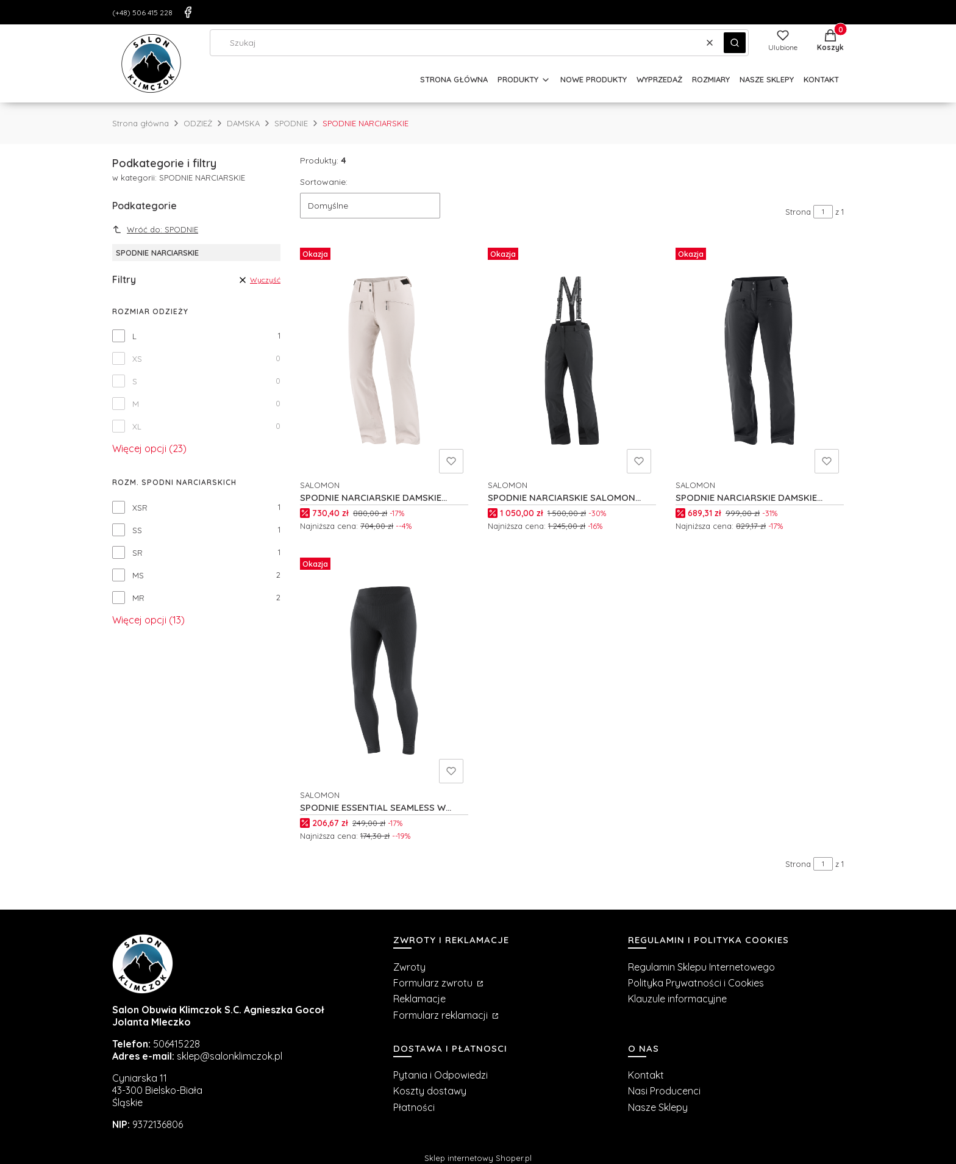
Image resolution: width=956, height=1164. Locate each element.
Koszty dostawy (429, 1091)
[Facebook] (188, 12)
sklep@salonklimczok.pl (229, 1056)
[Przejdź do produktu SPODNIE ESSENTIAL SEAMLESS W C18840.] (384, 670)
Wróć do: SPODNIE (155, 229)
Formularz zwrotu (434, 983)
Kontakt (646, 1075)
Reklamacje (419, 999)
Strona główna (140, 123)
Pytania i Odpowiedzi (440, 1075)
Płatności (414, 1107)
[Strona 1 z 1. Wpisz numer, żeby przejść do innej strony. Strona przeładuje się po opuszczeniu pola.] (823, 211)
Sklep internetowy (478, 1158)
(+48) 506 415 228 (142, 12)
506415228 (176, 1044)
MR (138, 598)
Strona (798, 212)
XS (137, 359)
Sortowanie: (324, 181)
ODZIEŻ (198, 123)
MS (138, 575)
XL (136, 426)
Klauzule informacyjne (677, 999)
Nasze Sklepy (658, 1107)
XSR (140, 507)
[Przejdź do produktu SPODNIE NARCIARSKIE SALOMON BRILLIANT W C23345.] (572, 360)
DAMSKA (243, 123)
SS (137, 530)
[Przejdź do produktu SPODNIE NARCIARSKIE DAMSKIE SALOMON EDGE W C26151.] (384, 360)
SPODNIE (291, 123)
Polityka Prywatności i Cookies (696, 983)
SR (137, 553)
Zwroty (409, 967)
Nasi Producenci (664, 1091)
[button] (735, 42)
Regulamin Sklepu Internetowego (701, 967)
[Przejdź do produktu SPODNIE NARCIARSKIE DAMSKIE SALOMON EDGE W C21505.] (760, 360)
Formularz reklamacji (441, 1015)
